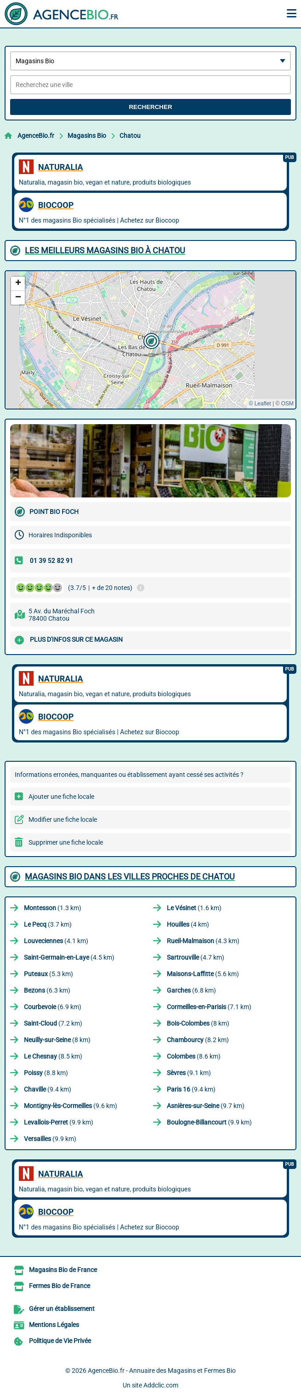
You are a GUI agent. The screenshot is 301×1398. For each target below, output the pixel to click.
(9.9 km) (58, 1122)
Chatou (130, 135)
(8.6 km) (194, 1056)
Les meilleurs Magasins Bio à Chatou (105, 250)
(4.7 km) (195, 957)
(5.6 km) (203, 974)
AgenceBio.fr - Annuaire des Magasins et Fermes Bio (162, 1370)
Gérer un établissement (62, 1308)
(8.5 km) (53, 1056)
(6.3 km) (47, 990)
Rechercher (150, 107)
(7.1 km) (209, 1006)
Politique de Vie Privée (60, 1340)
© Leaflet (260, 403)
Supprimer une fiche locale (65, 842)
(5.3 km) (48, 974)
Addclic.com (160, 1385)
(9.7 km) (205, 1105)
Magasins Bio (87, 135)
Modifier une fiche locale (62, 819)
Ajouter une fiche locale (61, 796)
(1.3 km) (52, 908)
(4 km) (188, 924)
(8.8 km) (46, 1072)
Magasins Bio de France (63, 1269)
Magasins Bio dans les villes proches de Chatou (130, 876)
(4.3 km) (203, 941)
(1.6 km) (194, 908)
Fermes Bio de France (59, 1285)
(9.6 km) (70, 1105)
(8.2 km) (198, 1039)
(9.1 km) (189, 1072)
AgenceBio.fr (35, 135)
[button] (150, 340)
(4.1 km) (56, 941)
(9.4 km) (47, 1089)
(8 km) (198, 1023)
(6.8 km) (191, 990)
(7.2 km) (53, 1023)
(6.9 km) (52, 1006)
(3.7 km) (48, 924)
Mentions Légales (54, 1324)
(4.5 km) (69, 957)
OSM (287, 403)
